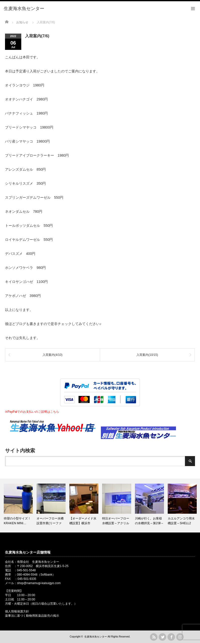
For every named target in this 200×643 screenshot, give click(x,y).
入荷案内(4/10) (52, 355)
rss (153, 637)
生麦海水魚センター (95, 636)
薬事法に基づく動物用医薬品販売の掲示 (32, 615)
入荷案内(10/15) (147, 355)
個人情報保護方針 (17, 611)
